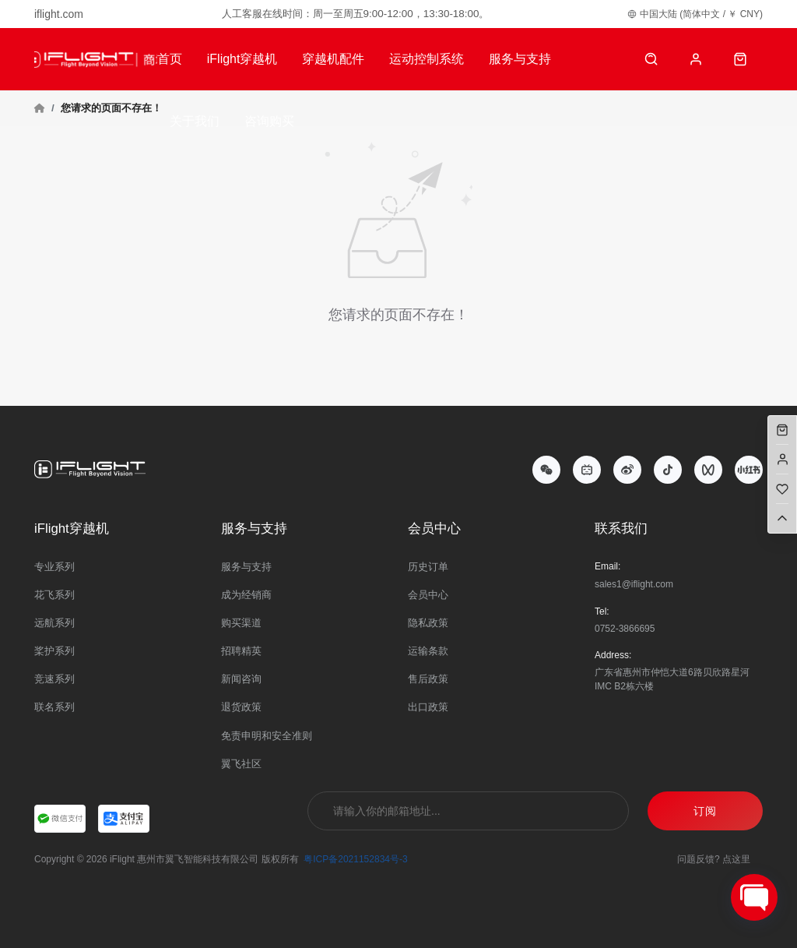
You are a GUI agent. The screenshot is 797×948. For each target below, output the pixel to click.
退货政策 (241, 707)
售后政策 (428, 679)
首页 (169, 58)
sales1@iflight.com (634, 584)
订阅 (705, 811)
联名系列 (54, 707)
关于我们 (194, 121)
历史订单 (428, 567)
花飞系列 (54, 595)
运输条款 (428, 651)
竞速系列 (54, 679)
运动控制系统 (426, 58)
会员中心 (428, 595)
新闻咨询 (241, 679)
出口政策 (428, 707)
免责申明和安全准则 (266, 736)
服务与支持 (520, 58)
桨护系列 (54, 651)
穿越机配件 (333, 58)
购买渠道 (241, 623)
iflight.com (58, 14)
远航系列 (54, 623)
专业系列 (54, 567)
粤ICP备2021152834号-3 (355, 859)
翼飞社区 (241, 764)
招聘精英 (241, 651)
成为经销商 (246, 595)
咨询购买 (269, 121)
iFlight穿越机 (242, 58)
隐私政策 (428, 623)
